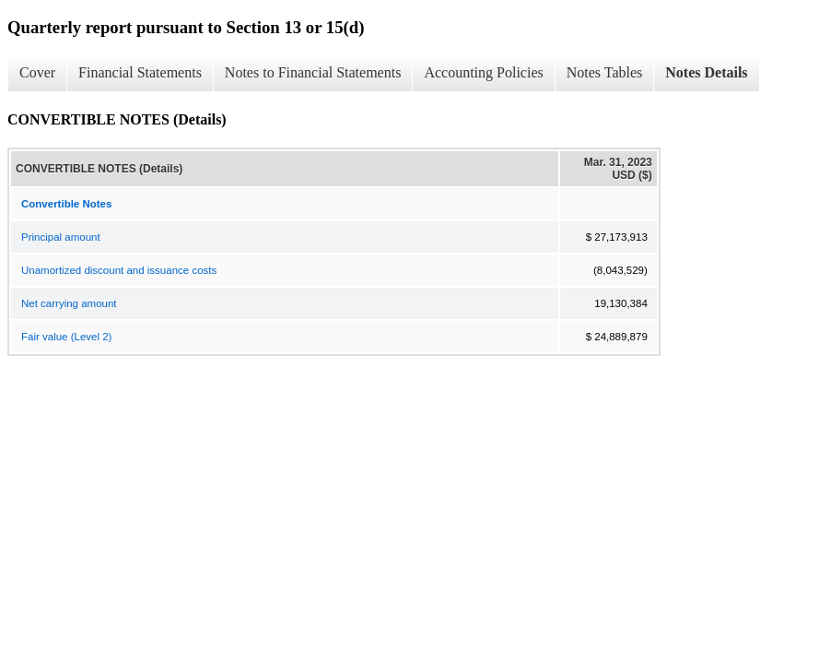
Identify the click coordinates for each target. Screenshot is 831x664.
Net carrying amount (69, 303)
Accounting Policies (483, 72)
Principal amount (60, 237)
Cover (37, 72)
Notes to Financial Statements (313, 72)
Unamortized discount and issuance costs (119, 270)
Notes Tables (605, 72)
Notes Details (706, 72)
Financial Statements (140, 72)
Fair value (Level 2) (66, 336)
